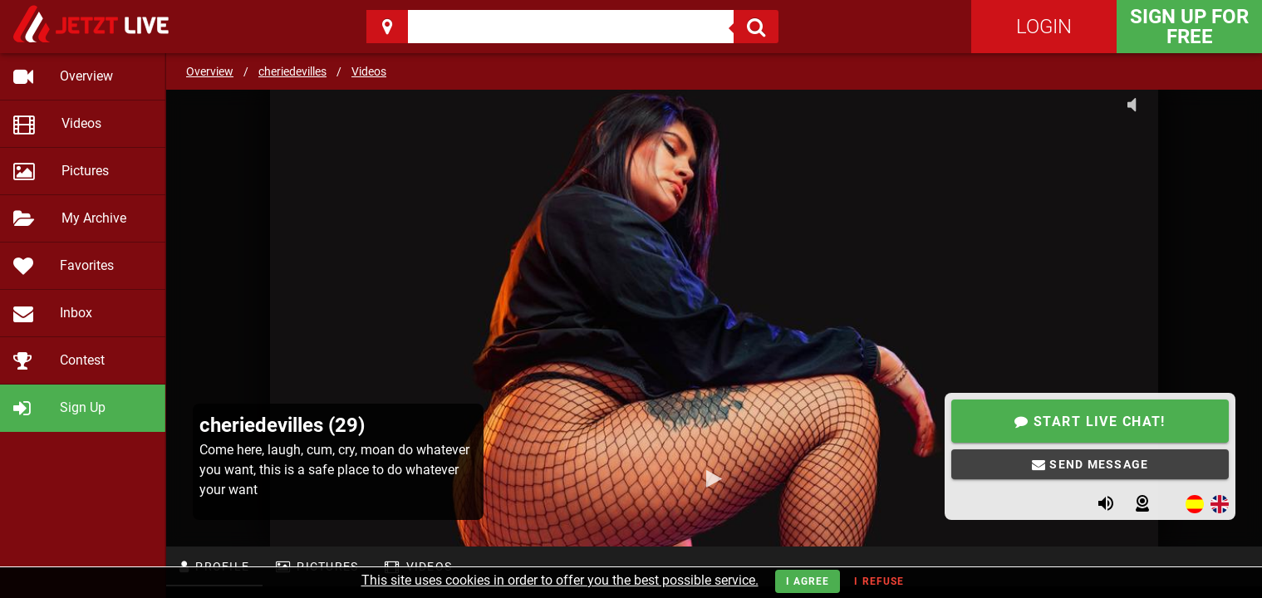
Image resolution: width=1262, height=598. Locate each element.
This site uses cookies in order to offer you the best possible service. (560, 580)
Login (1044, 26)
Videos (368, 71)
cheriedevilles (292, 71)
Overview (209, 71)
